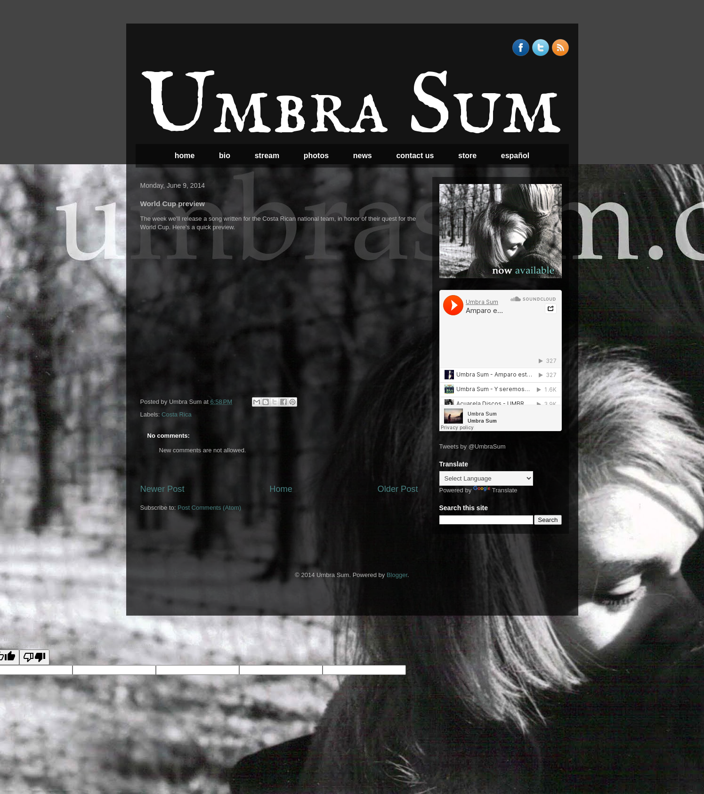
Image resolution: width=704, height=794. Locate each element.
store (467, 156)
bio (224, 156)
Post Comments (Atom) (209, 507)
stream (267, 156)
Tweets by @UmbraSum (472, 446)
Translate (495, 490)
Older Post (398, 489)
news (362, 156)
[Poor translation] (34, 657)
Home (280, 489)
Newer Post (162, 489)
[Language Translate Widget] (486, 478)
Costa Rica (177, 414)
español (515, 156)
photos (316, 156)
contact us (415, 156)
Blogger (397, 574)
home (185, 156)
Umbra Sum (350, 109)
